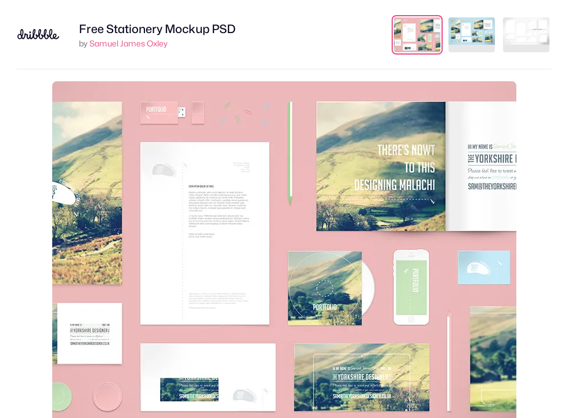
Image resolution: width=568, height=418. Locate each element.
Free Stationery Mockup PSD (157, 29)
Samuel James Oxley (128, 43)
